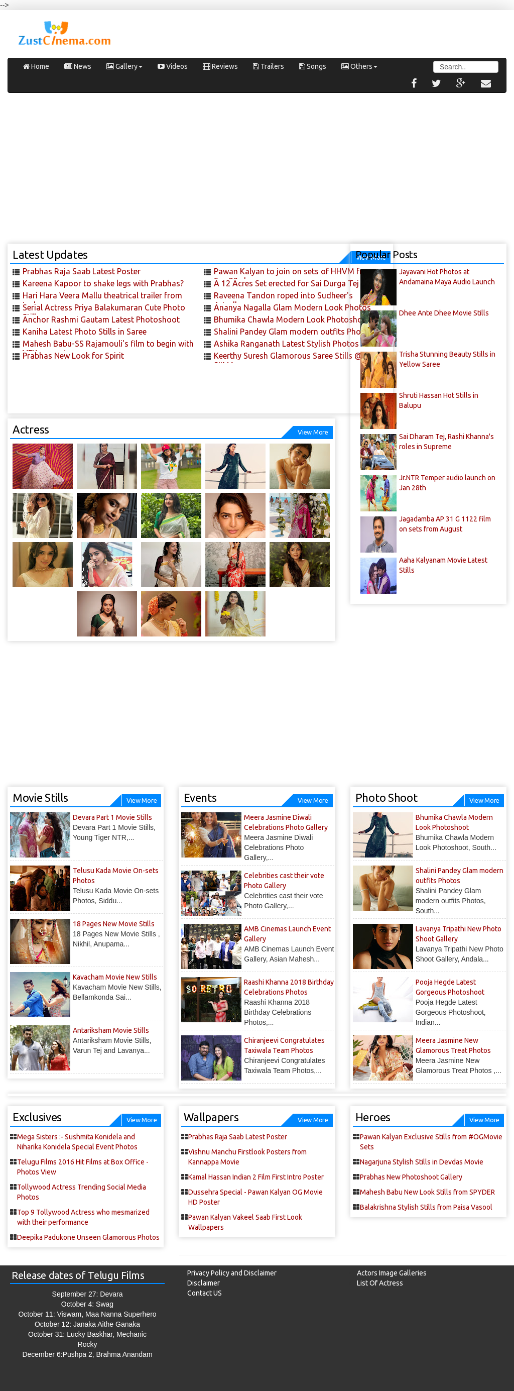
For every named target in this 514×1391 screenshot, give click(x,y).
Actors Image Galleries (392, 1273)
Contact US (204, 1293)
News (77, 66)
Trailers (268, 66)
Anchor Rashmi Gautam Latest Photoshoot (101, 319)
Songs (312, 66)
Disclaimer (203, 1283)
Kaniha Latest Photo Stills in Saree (85, 331)
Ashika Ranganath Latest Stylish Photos (286, 343)
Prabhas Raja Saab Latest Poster (82, 271)
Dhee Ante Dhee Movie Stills (444, 313)
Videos (173, 66)
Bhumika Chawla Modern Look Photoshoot (292, 319)
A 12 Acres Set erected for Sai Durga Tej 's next (299, 283)
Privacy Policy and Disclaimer (232, 1273)
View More (313, 432)
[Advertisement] (257, 173)
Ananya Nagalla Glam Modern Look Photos (292, 307)
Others (359, 66)
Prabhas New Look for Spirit (73, 355)
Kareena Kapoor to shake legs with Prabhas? (103, 283)
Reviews (220, 66)
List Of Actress (380, 1283)
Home (36, 66)
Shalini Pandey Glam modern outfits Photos (293, 331)
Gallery (124, 66)
